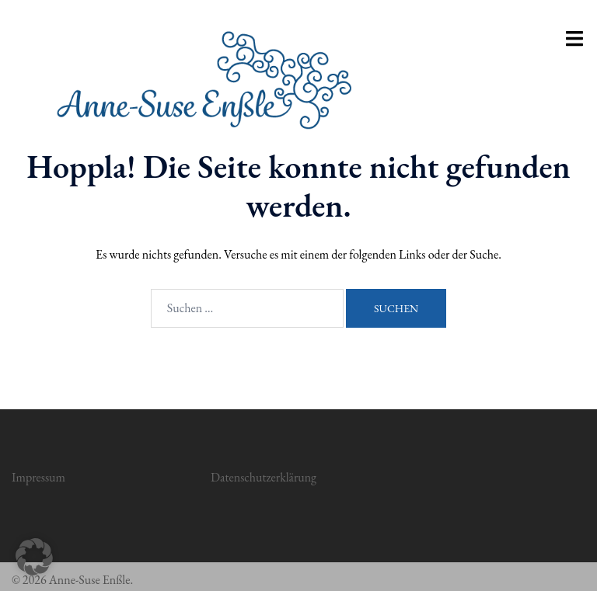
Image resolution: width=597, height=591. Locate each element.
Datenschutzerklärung (263, 477)
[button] (34, 557)
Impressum (38, 477)
